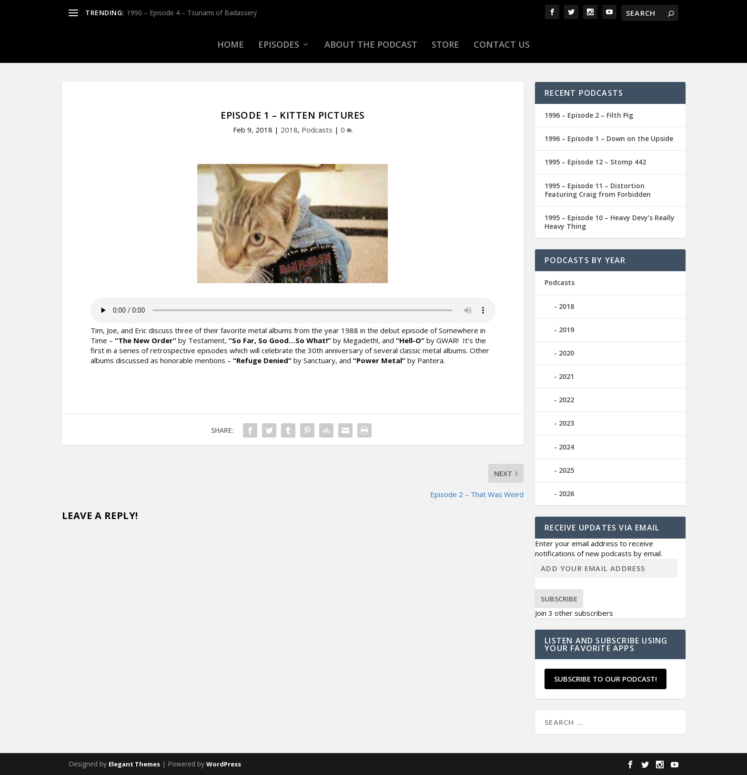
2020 (566, 352)
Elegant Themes (134, 764)
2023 (566, 423)
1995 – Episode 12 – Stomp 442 (595, 161)
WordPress (223, 764)
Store (445, 44)
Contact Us (502, 44)
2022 (566, 399)
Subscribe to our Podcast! (605, 678)
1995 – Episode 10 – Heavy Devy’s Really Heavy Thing (610, 222)
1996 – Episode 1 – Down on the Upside (609, 138)
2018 (289, 129)
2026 (566, 493)
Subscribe (559, 598)
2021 (566, 376)
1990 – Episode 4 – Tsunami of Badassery (192, 12)
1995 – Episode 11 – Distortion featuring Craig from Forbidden (598, 190)
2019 (566, 329)
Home (230, 44)
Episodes (278, 44)
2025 (566, 470)
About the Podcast (370, 44)
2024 (566, 446)
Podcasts (317, 129)
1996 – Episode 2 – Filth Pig (589, 115)
